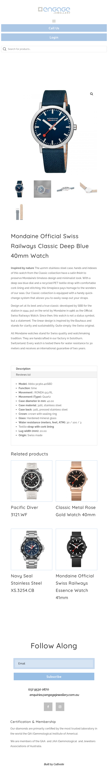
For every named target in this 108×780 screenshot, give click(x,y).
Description (23, 368)
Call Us (54, 28)
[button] (92, 94)
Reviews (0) (23, 374)
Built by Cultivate (54, 764)
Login (54, 37)
